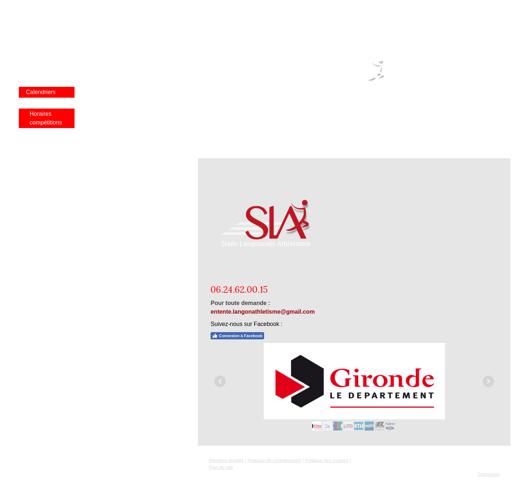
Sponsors (38, 133)
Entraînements (45, 164)
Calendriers (41, 92)
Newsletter (40, 174)
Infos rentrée (42, 38)
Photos (35, 70)
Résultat (36, 59)
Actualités (38, 27)
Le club (35, 49)
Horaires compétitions (46, 118)
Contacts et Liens (40, 148)
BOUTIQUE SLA (47, 185)
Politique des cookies (326, 460)
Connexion (489, 474)
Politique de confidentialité (274, 460)
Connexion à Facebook (237, 336)
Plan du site (221, 467)
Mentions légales (226, 460)
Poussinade (45, 103)
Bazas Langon (44, 81)
